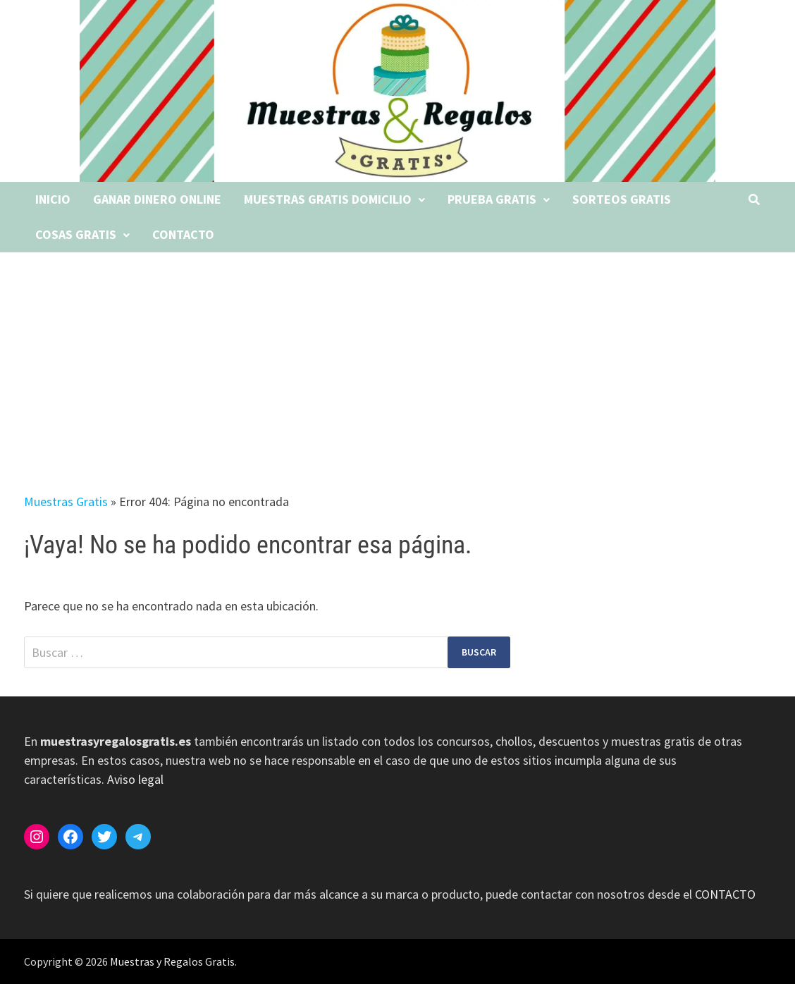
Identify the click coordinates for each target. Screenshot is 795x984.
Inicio (52, 199)
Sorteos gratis (621, 199)
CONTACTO (725, 894)
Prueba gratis (492, 199)
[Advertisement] (397, 358)
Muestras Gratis (66, 501)
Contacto (183, 234)
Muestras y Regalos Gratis (172, 961)
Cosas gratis (75, 234)
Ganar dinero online (157, 199)
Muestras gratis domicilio (328, 199)
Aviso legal (135, 779)
